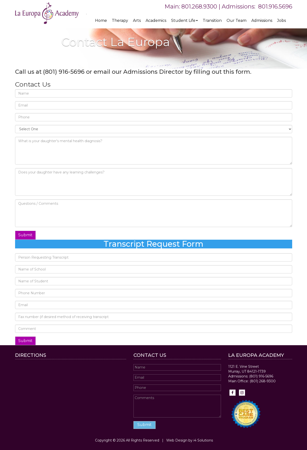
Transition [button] (212, 20)
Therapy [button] (120, 20)
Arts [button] (137, 20)
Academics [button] (156, 20)
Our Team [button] (236, 20)
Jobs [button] (281, 20)
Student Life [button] (184, 20)
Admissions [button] (261, 20)
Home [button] (101, 20)
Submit (25, 235)
